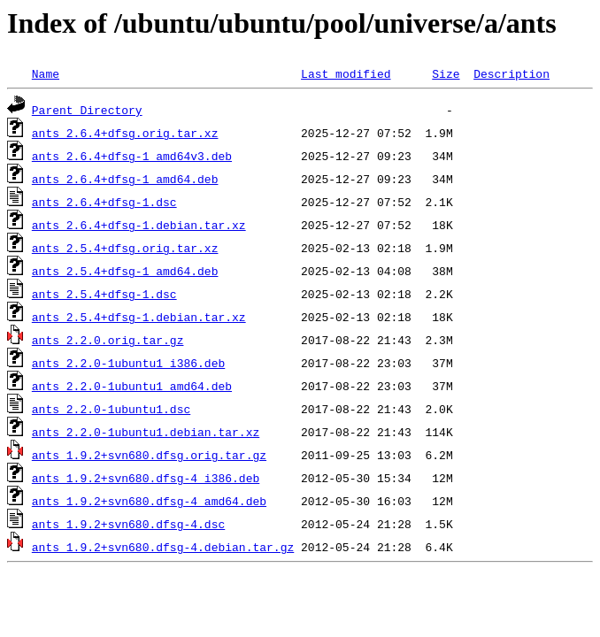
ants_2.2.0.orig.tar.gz (108, 340)
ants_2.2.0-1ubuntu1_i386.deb (128, 363)
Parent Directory (87, 110)
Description (511, 73)
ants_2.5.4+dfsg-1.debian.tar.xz (139, 317)
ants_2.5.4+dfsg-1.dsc (104, 294)
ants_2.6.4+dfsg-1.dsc (104, 202)
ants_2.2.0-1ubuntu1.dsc (111, 409)
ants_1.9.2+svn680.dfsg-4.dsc (128, 524)
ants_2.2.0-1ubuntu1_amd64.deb (132, 386)
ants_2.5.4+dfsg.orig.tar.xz (125, 248)
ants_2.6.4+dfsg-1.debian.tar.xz (139, 225)
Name (45, 73)
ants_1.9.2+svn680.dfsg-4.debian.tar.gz (163, 547)
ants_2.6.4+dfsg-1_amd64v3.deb (132, 156)
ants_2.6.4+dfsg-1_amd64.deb (125, 179)
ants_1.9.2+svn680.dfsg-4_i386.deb (145, 478)
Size (445, 73)
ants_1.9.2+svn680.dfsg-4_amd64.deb (149, 501)
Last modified (345, 73)
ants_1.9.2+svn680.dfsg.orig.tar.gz (149, 455)
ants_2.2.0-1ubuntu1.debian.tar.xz (145, 432)
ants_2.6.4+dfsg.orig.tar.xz (125, 133)
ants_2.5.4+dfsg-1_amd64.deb (125, 271)
